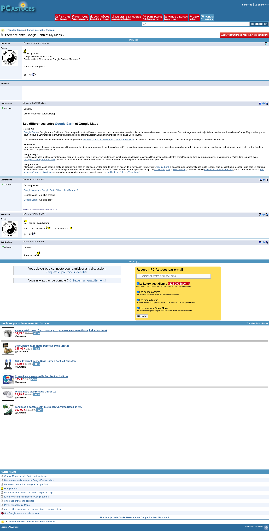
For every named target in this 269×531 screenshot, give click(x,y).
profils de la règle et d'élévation (122, 172)
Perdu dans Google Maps (17, 505)
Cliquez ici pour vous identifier (66, 272)
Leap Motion (179, 169)
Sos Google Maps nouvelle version (21, 513)
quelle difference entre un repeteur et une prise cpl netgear (33, 509)
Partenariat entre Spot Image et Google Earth (26, 484)
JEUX (194, 17)
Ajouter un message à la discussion (244, 35)
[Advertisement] (134, 445)
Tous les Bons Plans (257, 323)
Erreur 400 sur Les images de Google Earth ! (26, 496)
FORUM (207, 17)
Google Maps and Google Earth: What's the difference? (51, 190)
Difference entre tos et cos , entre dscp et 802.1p (28, 492)
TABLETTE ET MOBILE (126, 17)
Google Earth (64, 123)
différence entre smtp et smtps (19, 501)
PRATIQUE (80, 17)
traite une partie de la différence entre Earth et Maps (108, 139)
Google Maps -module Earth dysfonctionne (25, 476)
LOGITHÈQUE (99, 17)
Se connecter (261, 4)
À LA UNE (62, 17)
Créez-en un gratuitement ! (87, 280)
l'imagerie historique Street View (39, 159)
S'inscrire (247, 4)
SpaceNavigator (162, 169)
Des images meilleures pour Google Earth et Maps (29, 480)
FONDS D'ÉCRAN (176, 17)
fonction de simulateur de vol (218, 169)
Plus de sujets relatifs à (134, 517)
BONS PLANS (152, 17)
